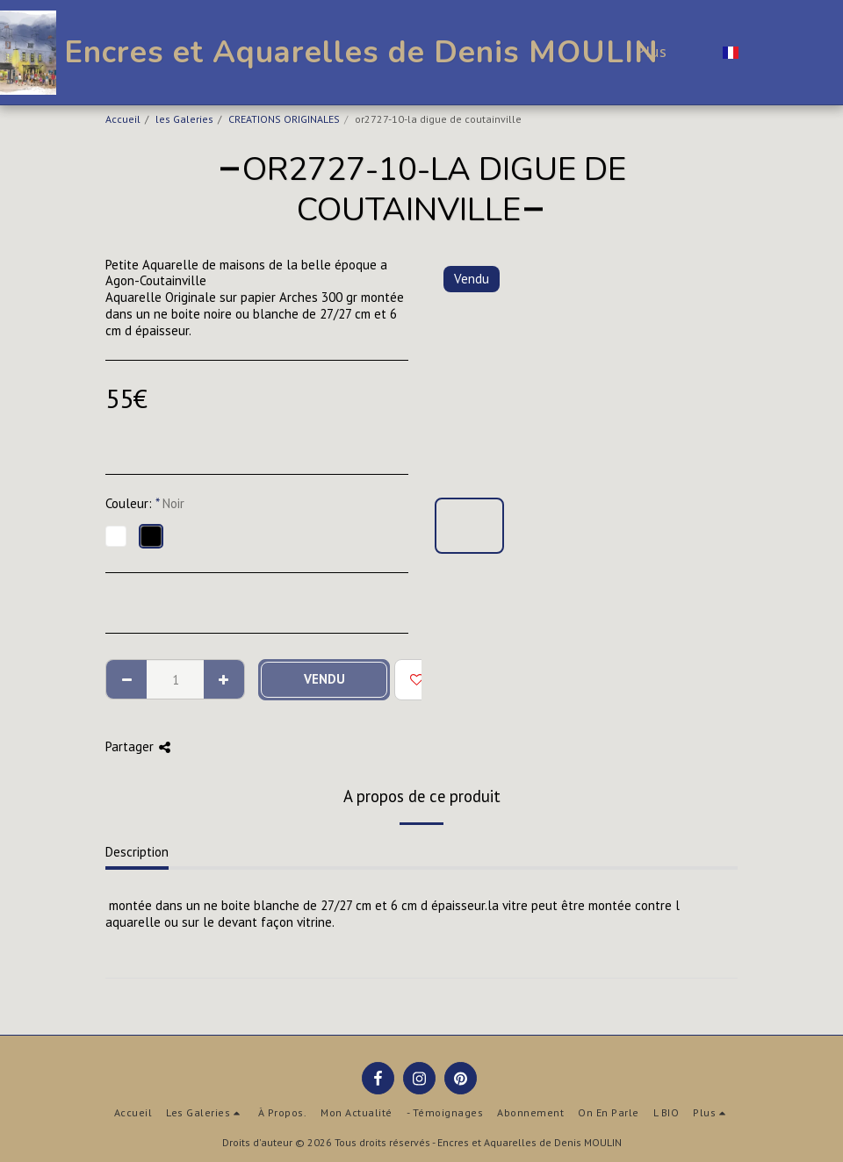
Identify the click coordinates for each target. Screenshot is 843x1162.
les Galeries (184, 119)
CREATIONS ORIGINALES (284, 119)
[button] (763, 52)
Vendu (324, 679)
